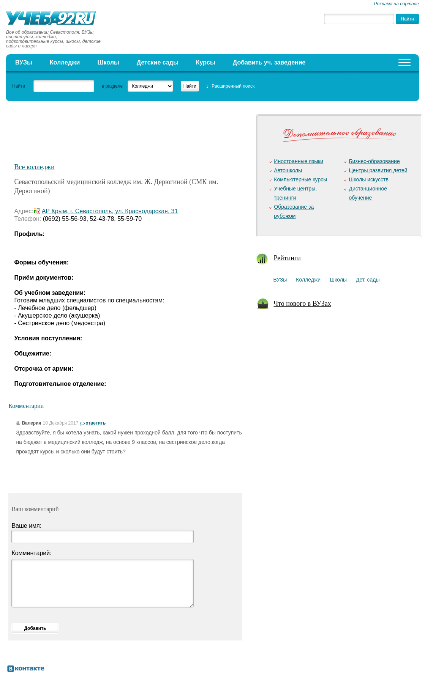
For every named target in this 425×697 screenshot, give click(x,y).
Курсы (205, 62)
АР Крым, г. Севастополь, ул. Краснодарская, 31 (110, 211)
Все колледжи (34, 167)
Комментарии (26, 406)
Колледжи (65, 62)
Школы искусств (369, 179)
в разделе (112, 86)
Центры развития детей (378, 170)
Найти (18, 86)
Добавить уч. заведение (269, 62)
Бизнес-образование (374, 161)
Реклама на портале (396, 3)
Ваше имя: (26, 525)
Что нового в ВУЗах (302, 303)
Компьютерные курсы (300, 179)
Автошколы (288, 170)
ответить (95, 423)
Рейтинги (287, 258)
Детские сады (158, 62)
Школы (108, 62)
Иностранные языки (298, 161)
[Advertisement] (146, 131)
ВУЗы (23, 62)
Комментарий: (31, 553)
